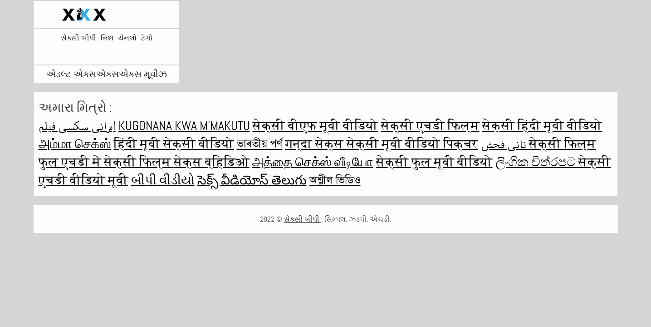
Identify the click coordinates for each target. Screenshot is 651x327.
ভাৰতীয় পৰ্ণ (260, 144)
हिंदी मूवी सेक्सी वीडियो (174, 144)
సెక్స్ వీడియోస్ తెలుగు (252, 180)
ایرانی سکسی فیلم (77, 126)
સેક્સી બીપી (78, 38)
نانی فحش (505, 144)
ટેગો (146, 38)
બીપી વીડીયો (163, 180)
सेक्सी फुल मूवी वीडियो (434, 162)
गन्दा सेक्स (316, 144)
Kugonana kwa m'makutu (184, 126)
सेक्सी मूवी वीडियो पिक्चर (412, 144)
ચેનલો (127, 38)
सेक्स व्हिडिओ (212, 162)
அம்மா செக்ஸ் (75, 144)
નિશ (107, 38)
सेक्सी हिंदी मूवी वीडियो (542, 126)
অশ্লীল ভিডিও (335, 180)
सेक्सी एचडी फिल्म (430, 126)
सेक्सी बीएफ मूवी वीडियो (315, 126)
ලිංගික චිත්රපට (536, 162)
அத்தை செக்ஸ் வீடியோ (312, 162)
